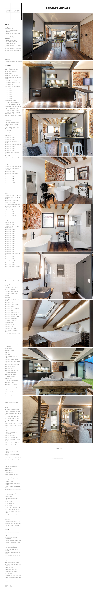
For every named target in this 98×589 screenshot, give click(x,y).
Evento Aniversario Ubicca (10, 569)
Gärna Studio (8, 468)
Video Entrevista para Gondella (12, 525)
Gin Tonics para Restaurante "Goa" (12, 459)
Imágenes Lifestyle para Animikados (13, 48)
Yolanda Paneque (9, 501)
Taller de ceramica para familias (12, 562)
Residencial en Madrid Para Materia (13, 195)
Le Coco (7, 295)
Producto (7, 24)
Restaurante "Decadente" (10, 328)
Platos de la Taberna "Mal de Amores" (13, 423)
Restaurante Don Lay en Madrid (12, 308)
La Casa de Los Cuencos (10, 209)
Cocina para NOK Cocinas (11, 80)
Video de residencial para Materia (12, 272)
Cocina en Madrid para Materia (12, 102)
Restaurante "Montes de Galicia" (12, 339)
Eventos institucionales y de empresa (13, 577)
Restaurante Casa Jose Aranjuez (12, 316)
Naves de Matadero (9, 155)
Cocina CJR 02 (8, 90)
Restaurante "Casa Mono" (10, 337)
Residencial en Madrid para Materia (13, 106)
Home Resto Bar (8, 393)
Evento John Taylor (9, 567)
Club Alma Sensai (9, 378)
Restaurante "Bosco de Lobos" (11, 291)
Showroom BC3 (8, 73)
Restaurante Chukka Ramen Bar (12, 312)
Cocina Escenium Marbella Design (12, 82)
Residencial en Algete (9, 233)
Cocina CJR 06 (8, 98)
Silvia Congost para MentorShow (12, 509)
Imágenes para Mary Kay (10, 43)
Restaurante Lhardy (9, 324)
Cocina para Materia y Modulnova (12, 104)
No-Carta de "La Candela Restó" (12, 409)
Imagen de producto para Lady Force (13, 56)
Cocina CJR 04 (8, 94)
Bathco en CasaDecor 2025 (11, 466)
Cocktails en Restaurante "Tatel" (12, 416)
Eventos (7, 529)
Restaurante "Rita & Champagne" (12, 359)
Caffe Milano (7, 354)
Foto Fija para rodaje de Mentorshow (13, 575)
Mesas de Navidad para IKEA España (13, 61)
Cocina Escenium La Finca (11, 71)
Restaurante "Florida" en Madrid (12, 304)
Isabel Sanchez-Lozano (10, 503)
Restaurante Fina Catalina (10, 341)
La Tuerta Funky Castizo (10, 372)
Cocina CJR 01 (8, 88)
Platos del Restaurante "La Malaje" (12, 411)
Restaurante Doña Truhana (11, 343)
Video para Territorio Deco (10, 274)
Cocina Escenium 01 (9, 84)
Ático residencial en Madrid (11, 260)
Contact (6, 581)
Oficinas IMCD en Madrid (10, 270)
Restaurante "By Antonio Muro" (12, 364)
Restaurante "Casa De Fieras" (11, 370)
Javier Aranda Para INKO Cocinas (12, 86)
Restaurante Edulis (9, 326)
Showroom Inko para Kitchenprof (12, 75)
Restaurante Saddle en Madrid (11, 287)
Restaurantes (8, 278)
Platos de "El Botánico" (10, 435)
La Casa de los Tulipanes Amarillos (12, 204)
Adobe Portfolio (60, 458)
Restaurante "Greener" (10, 395)
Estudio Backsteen (9, 472)
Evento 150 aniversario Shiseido (12, 532)
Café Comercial (8, 348)
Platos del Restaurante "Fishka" (12, 437)
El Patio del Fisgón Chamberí (11, 380)
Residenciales (8, 65)
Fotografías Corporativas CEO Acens (13, 521)
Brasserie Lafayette (9, 322)
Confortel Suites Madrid (10, 366)
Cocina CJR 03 (8, 92)
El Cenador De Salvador (10, 320)
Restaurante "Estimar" (10, 306)
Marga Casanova (8, 505)
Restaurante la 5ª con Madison (11, 387)
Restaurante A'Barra (9, 310)
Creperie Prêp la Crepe (10, 289)
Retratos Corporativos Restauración (13, 523)
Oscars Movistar (8, 573)
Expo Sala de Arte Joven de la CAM (13, 540)
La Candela (7, 297)
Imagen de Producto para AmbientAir (13, 54)
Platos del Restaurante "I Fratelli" (12, 442)
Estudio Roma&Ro (9, 496)
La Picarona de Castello (10, 376)
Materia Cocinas (8, 470)
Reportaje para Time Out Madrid (12, 418)
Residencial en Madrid (10, 137)
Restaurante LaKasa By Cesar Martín (13, 314)
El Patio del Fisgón (9, 391)
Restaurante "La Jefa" (10, 350)
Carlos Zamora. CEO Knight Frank (12, 507)
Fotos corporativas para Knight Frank (13, 477)
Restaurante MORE (9, 368)
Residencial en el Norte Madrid (11, 200)
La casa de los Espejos (10, 202)
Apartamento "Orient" (9, 222)
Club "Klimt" (7, 352)
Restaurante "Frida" (9, 382)
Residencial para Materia (10, 100)
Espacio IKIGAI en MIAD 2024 (11, 108)
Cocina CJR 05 (8, 96)
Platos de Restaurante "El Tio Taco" (13, 457)
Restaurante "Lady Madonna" (11, 293)
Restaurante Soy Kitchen (10, 374)
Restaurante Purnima (9, 302)
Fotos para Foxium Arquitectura (12, 122)
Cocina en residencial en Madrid (12, 110)
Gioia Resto (7, 389)
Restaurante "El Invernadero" (11, 318)
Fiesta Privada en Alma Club (11, 571)
